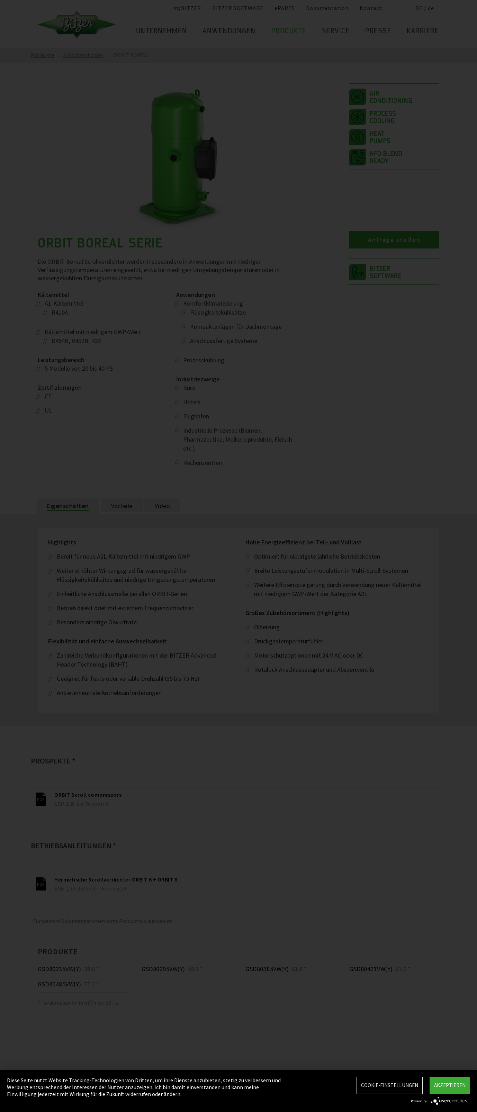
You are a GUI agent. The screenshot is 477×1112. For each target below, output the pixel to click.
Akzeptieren (450, 1085)
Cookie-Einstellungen (389, 1085)
